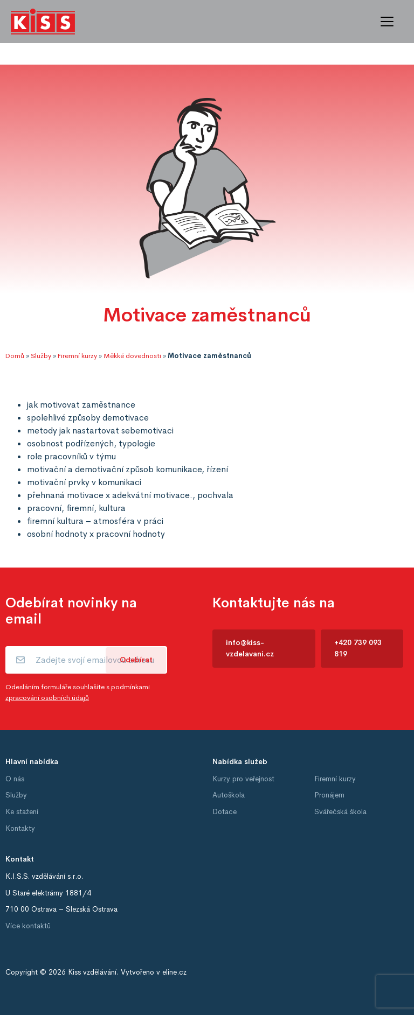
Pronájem (329, 795)
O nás (14, 778)
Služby (41, 356)
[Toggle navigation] (387, 21)
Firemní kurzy (77, 356)
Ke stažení (21, 811)
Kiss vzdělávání (92, 972)
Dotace (224, 811)
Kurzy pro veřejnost (243, 778)
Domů (14, 356)
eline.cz (174, 972)
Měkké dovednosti (132, 356)
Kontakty (20, 828)
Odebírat (136, 659)
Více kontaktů (28, 925)
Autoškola (228, 795)
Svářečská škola (340, 811)
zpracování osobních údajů (47, 697)
